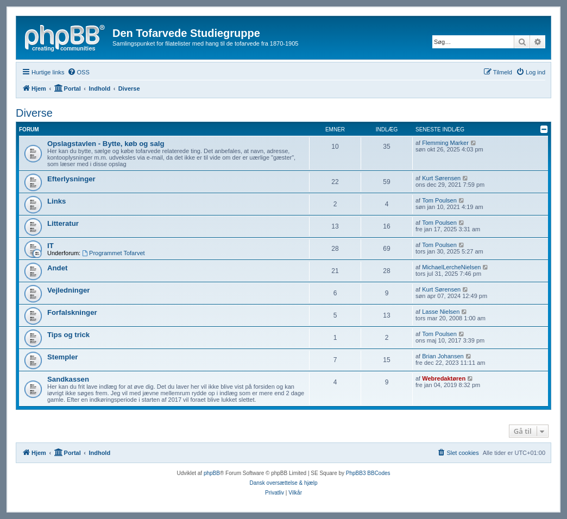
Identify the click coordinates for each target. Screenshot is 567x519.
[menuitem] (78, 72)
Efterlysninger (71, 179)
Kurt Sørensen (441, 178)
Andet (57, 268)
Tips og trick (68, 335)
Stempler (62, 357)
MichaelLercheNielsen (451, 267)
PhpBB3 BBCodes (368, 473)
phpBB (212, 473)
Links (56, 201)
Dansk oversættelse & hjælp (283, 483)
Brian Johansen (442, 356)
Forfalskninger (72, 312)
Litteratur (63, 223)
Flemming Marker (445, 143)
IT (50, 246)
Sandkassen (68, 379)
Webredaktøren (443, 378)
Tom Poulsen (439, 200)
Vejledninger (68, 290)
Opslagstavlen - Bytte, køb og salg (105, 144)
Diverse (34, 113)
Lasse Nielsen (440, 311)
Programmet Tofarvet (113, 253)
